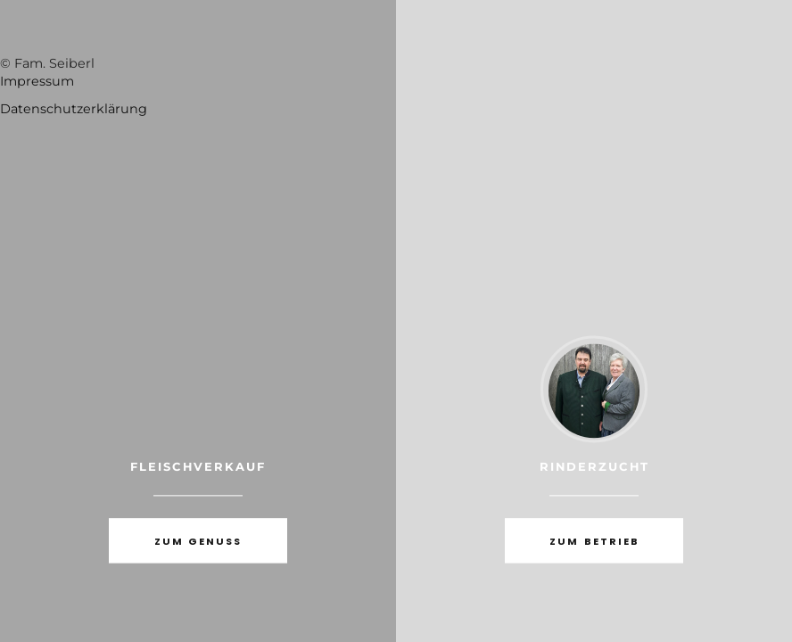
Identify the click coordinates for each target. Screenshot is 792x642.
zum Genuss (198, 542)
